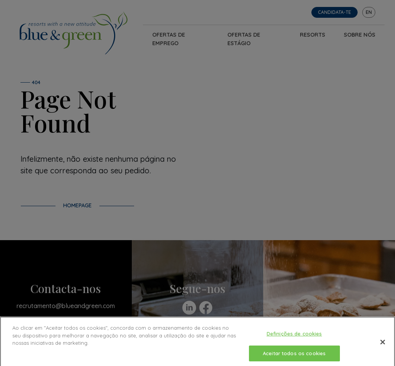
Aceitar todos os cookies (294, 355)
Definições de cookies (294, 336)
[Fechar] (382, 344)
